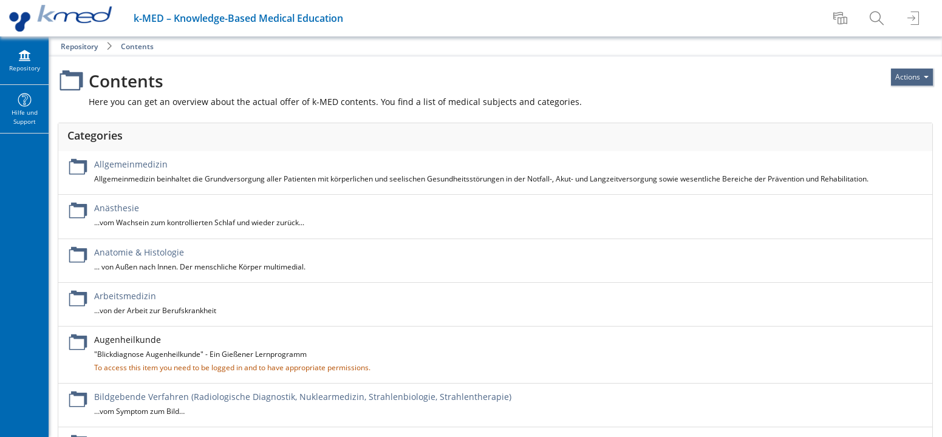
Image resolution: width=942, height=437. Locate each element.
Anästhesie (116, 208)
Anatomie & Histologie (139, 252)
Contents (137, 46)
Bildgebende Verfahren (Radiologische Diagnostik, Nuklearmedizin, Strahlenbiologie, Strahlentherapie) (302, 396)
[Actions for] (912, 77)
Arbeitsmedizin (125, 296)
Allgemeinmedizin (131, 164)
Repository (79, 46)
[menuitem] (842, 18)
